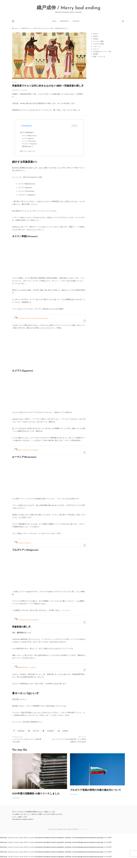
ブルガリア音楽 (98, 44)
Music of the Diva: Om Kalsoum (28, 450)
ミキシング (97, 46)
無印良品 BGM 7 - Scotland (27, 668)
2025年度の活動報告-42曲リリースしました (36, 794)
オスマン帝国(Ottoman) (30, 135)
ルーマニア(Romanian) (30, 141)
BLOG (54, 21)
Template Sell (84, 829)
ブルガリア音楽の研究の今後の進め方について (95, 790)
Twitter (33, 731)
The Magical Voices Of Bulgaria (28, 620)
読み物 (14, 82)
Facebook (18, 731)
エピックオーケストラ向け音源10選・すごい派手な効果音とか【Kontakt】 (69, 741)
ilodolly (25, 90)
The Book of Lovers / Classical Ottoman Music (33, 318)
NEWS (95, 36)
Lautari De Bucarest (24, 543)
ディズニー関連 (98, 41)
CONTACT (76, 21)
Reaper (95, 39)
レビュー (96, 49)
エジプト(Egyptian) (28, 138)
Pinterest (48, 731)
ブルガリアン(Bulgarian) (30, 144)
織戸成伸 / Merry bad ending (68, 8)
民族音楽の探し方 (28, 146)
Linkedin (62, 731)
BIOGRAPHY (64, 21)
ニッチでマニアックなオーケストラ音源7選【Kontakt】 (26, 741)
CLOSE (74, 125)
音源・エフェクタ (99, 56)
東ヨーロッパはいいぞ (28, 151)
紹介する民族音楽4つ (28, 132)
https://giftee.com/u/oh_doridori (22, 819)
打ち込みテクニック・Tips (102, 51)
